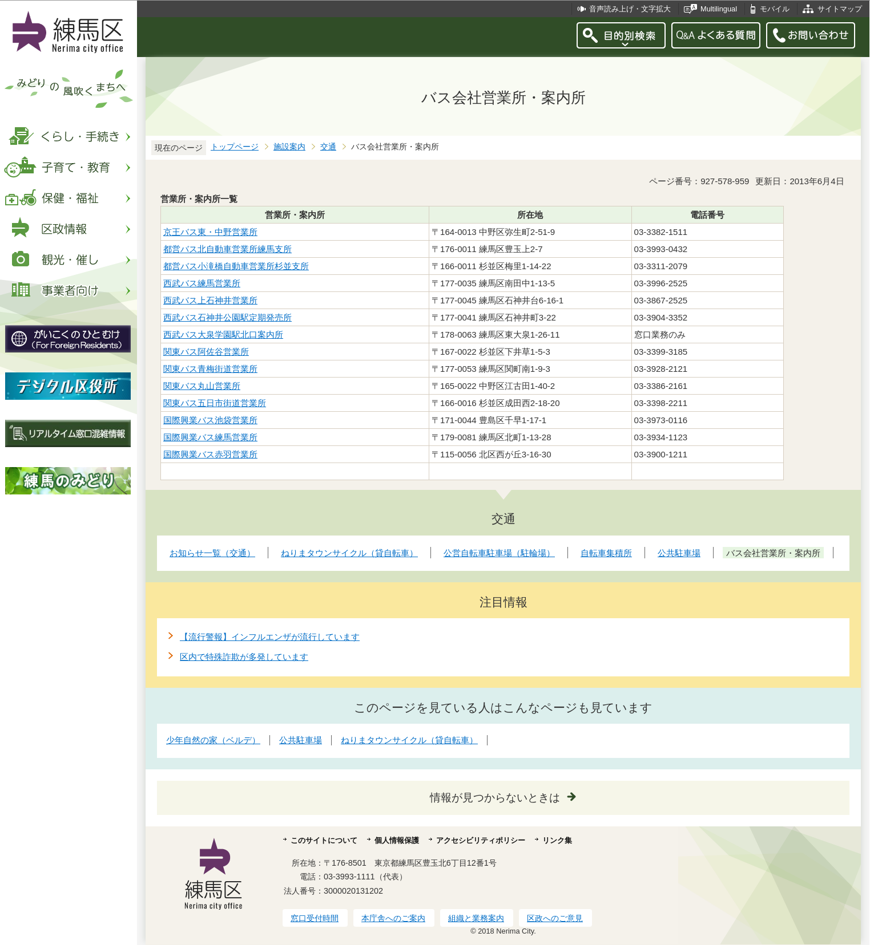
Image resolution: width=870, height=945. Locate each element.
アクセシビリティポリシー (480, 840)
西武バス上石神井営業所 (210, 300)
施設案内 (289, 147)
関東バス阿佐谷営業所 (206, 351)
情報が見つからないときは (495, 798)
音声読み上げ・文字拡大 (630, 9)
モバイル (775, 9)
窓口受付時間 (315, 918)
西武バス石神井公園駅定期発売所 (227, 317)
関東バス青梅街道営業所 (210, 369)
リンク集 (557, 840)
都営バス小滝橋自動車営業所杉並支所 (236, 266)
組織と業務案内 (476, 918)
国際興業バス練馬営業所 (210, 437)
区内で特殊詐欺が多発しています (244, 657)
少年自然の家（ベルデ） (213, 740)
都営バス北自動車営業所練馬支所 (227, 249)
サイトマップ (839, 9)
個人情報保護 (396, 840)
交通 (328, 147)
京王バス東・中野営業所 (210, 232)
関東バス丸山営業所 (201, 386)
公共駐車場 (300, 740)
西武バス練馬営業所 (201, 283)
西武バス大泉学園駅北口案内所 (223, 334)
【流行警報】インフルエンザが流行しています (270, 637)
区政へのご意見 (555, 918)
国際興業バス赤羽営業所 (210, 454)
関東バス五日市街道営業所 (214, 403)
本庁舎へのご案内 (393, 918)
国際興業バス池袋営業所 (210, 420)
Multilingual (718, 9)
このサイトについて (324, 840)
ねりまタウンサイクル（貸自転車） (409, 740)
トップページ (235, 147)
